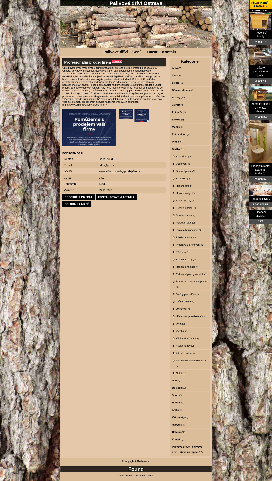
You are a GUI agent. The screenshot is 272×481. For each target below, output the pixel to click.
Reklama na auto (187, 266)
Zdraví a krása (185, 353)
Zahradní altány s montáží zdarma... (260, 107)
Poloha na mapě (77, 204)
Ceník (137, 52)
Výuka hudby (185, 345)
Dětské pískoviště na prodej (260, 71)
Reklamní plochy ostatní (191, 274)
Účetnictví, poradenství (190, 316)
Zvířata (178, 104)
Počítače (179, 112)
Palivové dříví (116, 52)
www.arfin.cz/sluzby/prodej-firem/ (119, 171)
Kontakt (169, 52)
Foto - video (181, 134)
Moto (176, 75)
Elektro (178, 119)
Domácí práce (185, 171)
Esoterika (183, 178)
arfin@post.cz (107, 165)
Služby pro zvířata (187, 294)
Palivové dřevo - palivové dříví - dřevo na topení (187, 449)
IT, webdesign (185, 193)
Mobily (177, 127)
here (150, 475)
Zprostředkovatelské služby (191, 363)
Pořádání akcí (185, 222)
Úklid (180, 323)
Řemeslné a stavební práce (191, 284)
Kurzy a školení (186, 208)
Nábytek (178, 424)
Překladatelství (186, 237)
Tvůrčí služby (185, 301)
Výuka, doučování (187, 338)
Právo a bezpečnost (189, 230)
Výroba (181, 331)
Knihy (177, 410)
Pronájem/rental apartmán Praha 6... (260, 169)
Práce (177, 141)
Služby (178, 149)
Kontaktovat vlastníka (116, 197)
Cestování (183, 163)
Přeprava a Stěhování (190, 244)
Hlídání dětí (184, 185)
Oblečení (179, 387)
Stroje (178, 82)
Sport (177, 395)
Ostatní (181, 373)
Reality (178, 97)
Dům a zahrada (182, 90)
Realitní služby (186, 259)
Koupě (177, 439)
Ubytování (183, 309)
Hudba (177, 402)
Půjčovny (182, 252)
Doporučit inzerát (79, 197)
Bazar (152, 52)
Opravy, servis (185, 215)
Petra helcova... (260, 198)
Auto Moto (183, 156)
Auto (176, 68)
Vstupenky (180, 417)
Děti (176, 380)
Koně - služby (185, 200)
